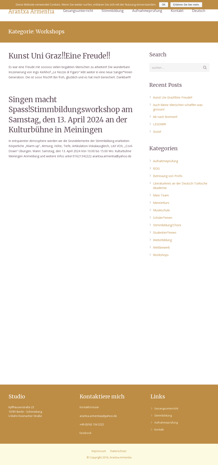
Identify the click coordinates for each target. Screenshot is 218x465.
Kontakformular (89, 407)
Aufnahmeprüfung (165, 161)
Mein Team (161, 195)
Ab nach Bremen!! (165, 117)
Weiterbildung (162, 240)
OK (163, 4)
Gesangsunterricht (166, 408)
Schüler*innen (162, 218)
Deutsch (198, 10)
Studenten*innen (164, 232)
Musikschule (161, 210)
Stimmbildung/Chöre (167, 225)
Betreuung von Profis (167, 176)
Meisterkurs (161, 203)
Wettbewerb (161, 247)
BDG (156, 168)
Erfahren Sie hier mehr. (186, 4)
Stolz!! (157, 132)
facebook (85, 433)
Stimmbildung (163, 415)
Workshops (161, 255)
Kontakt (159, 429)
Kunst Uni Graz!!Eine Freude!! (59, 56)
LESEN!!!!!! (159, 124)
